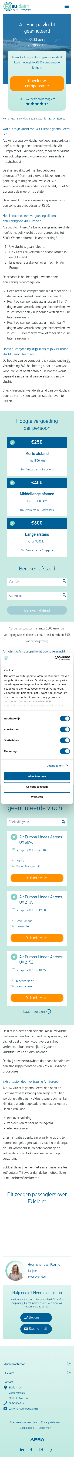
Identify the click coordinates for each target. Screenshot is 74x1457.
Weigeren (37, 796)
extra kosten (57, 1104)
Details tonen (54, 765)
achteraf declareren (25, 1178)
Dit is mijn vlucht (37, 878)
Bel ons (31, 1317)
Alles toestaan (37, 776)
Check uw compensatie (37, 84)
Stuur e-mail (35, 1329)
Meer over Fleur (37, 1276)
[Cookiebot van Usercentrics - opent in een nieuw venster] (54, 657)
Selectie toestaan (37, 786)
